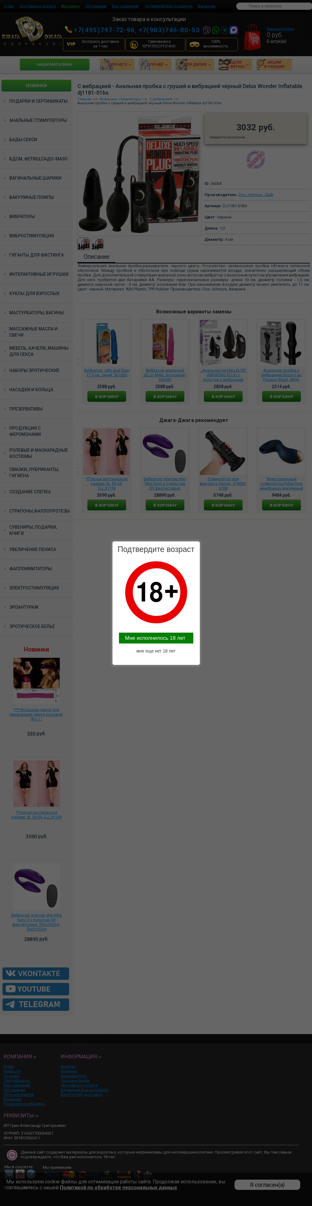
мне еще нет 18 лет (156, 650)
